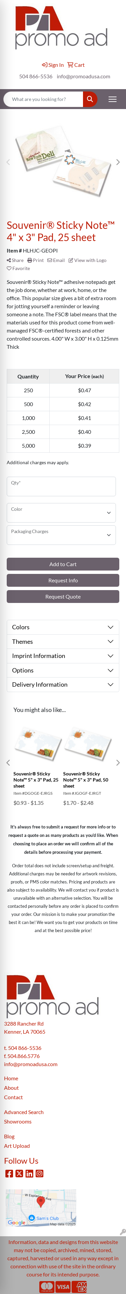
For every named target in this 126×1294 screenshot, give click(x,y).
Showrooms (18, 1121)
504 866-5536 (35, 76)
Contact (13, 1097)
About (11, 1087)
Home (11, 1078)
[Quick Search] (43, 99)
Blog (9, 1136)
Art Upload (17, 1145)
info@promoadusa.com (83, 76)
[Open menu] (112, 99)
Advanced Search (24, 1112)
